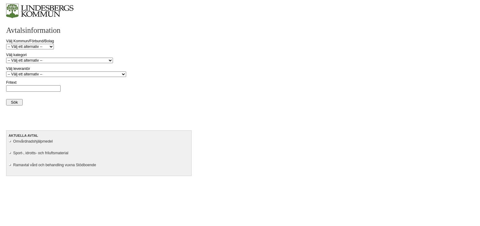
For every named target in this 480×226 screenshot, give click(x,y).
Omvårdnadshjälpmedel (33, 141)
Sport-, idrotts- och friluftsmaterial (40, 153)
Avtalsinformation (33, 30)
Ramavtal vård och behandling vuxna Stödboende (54, 165)
